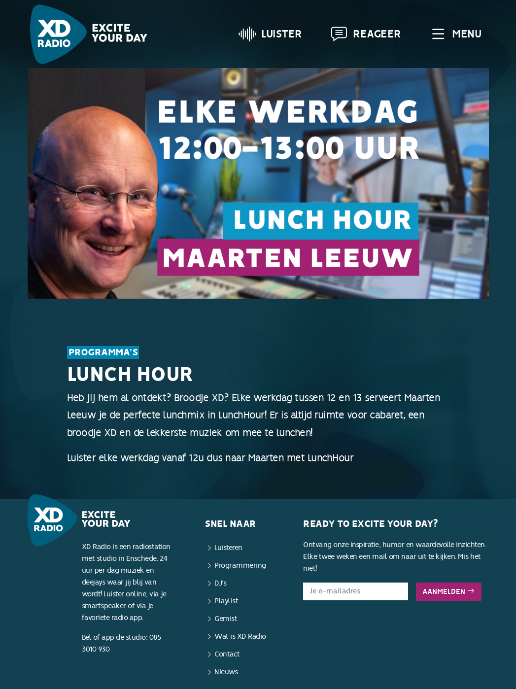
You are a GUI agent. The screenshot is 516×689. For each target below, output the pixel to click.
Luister (270, 34)
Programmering (240, 565)
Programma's (103, 352)
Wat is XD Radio (240, 636)
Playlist (226, 601)
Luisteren (228, 547)
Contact (227, 654)
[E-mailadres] (355, 591)
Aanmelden (448, 591)
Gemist (225, 618)
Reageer (365, 34)
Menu (455, 34)
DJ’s (220, 583)
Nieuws (226, 672)
